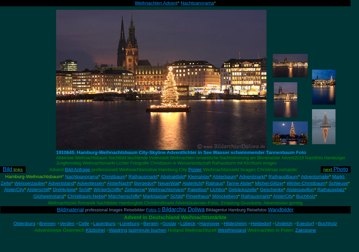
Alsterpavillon (300, 189)
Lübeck (187, 223)
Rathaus (214, 183)
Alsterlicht (192, 183)
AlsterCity (14, 189)
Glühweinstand (48, 196)
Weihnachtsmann (166, 189)
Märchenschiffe (124, 196)
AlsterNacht (119, 183)
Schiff (84, 189)
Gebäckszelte (243, 189)
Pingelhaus (197, 196)
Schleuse (338, 183)
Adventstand (61, 183)
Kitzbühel (95, 230)
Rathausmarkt (143, 176)
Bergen (150, 223)
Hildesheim (235, 223)
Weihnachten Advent (156, 3)
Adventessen (90, 183)
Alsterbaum (224, 176)
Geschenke (271, 189)
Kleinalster (199, 176)
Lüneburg (129, 223)
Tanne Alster (239, 183)
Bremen (47, 223)
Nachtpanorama (197, 3)
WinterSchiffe (107, 189)
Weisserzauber (30, 183)
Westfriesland (232, 230)
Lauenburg (104, 223)
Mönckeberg (225, 196)
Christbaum (113, 176)
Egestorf (305, 223)
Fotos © (175, 210)
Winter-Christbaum (306, 183)
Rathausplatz (331, 189)
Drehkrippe (64, 189)
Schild (176, 196)
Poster (195, 169)
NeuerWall (169, 183)
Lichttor (217, 189)
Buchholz (306, 196)
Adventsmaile (315, 176)
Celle (84, 223)
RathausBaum (283, 176)
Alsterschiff (38, 189)
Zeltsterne (134, 189)
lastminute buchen (148, 230)
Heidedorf (261, 223)
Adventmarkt (252, 176)
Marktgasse (155, 196)
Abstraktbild (173, 176)
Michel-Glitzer (269, 183)
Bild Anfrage (77, 169)
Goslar (169, 223)
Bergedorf (144, 183)
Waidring (118, 230)
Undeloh (284, 223)
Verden (67, 223)
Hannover (209, 223)
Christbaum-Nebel (86, 196)
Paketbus (197, 189)
